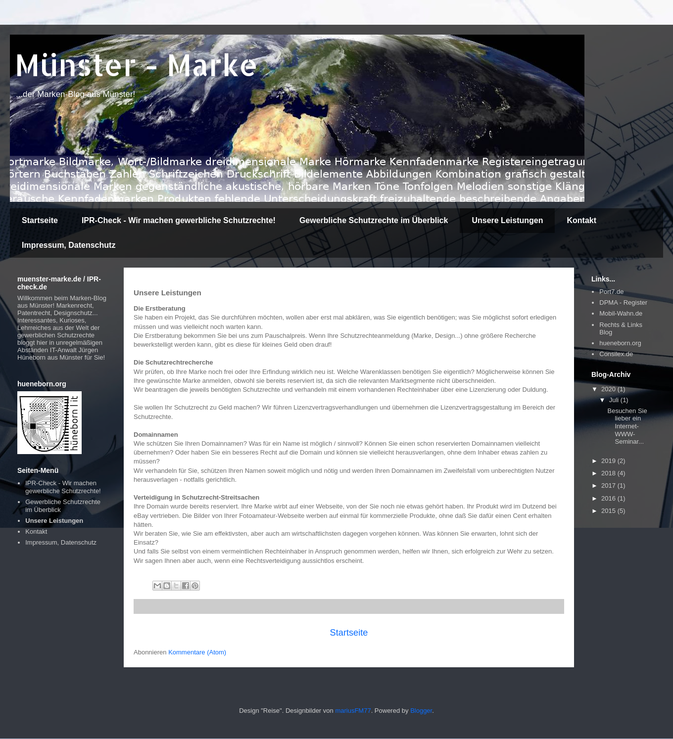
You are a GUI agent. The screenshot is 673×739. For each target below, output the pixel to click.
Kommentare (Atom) (197, 652)
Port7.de (611, 291)
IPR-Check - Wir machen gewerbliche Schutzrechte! (179, 220)
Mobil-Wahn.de (620, 313)
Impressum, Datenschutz (68, 245)
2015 (609, 510)
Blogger (421, 710)
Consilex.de (616, 354)
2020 (609, 389)
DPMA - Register (623, 302)
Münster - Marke (136, 65)
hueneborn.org (620, 343)
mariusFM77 (353, 710)
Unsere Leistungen (507, 220)
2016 (609, 498)
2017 (609, 485)
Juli (615, 400)
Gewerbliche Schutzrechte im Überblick (373, 220)
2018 (609, 473)
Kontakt (581, 220)
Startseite (40, 220)
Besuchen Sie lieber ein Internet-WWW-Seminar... (627, 426)
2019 (609, 460)
